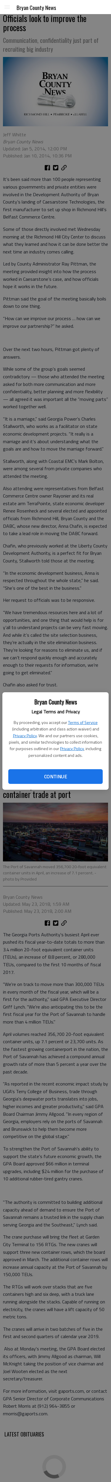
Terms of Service (83, 722)
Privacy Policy (25, 735)
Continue (55, 776)
